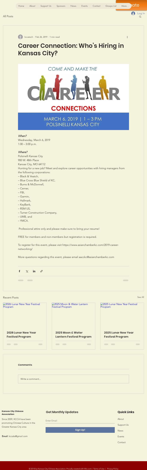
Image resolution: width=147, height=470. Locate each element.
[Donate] (131, 5)
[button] (140, 16)
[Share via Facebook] (19, 271)
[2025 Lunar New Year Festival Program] (122, 315)
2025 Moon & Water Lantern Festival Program (74, 334)
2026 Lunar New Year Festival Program (21, 334)
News (120, 430)
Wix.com (88, 469)
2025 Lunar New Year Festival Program (119, 334)
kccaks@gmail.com (18, 436)
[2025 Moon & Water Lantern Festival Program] (73, 315)
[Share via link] (41, 271)
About (121, 419)
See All (140, 297)
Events (121, 436)
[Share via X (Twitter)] (26, 271)
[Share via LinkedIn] (34, 271)
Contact (122, 442)
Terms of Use (98, 469)
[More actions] (127, 37)
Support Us (123, 424)
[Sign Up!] (80, 430)
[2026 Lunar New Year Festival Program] (24, 315)
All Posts (8, 16)
